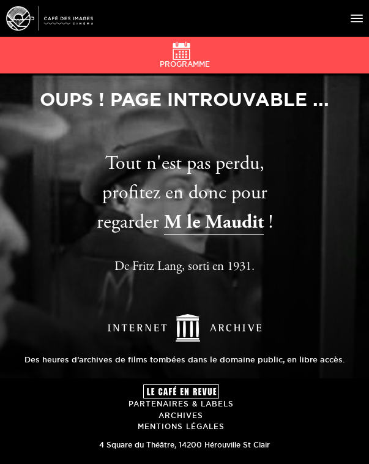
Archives (180, 415)
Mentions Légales (181, 426)
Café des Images (49, 18)
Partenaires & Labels (181, 404)
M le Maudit (214, 223)
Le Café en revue (181, 391)
